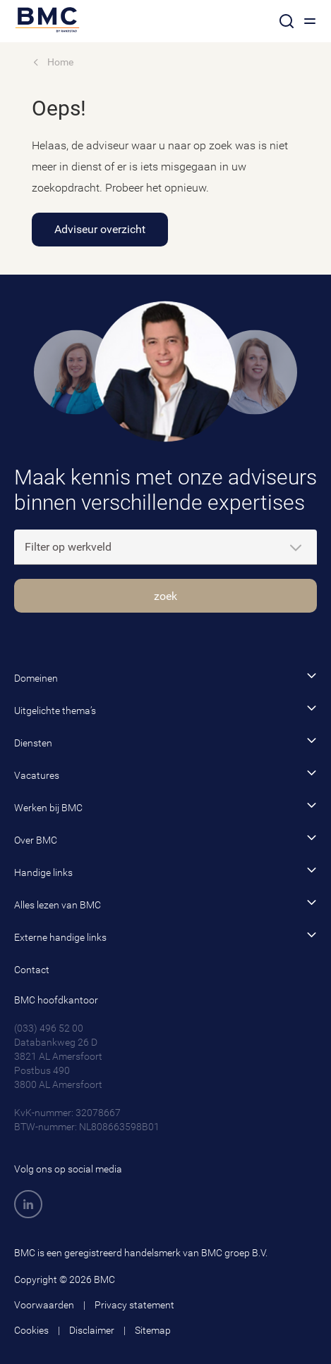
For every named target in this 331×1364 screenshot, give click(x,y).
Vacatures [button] (165, 774)
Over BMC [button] (165, 839)
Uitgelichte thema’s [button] (165, 709)
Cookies (31, 1330)
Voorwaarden (44, 1304)
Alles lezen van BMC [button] (165, 904)
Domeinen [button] (165, 677)
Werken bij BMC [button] (165, 806)
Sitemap (153, 1330)
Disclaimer (91, 1330)
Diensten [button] (165, 742)
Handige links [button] (165, 871)
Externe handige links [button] (165, 936)
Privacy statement (134, 1304)
